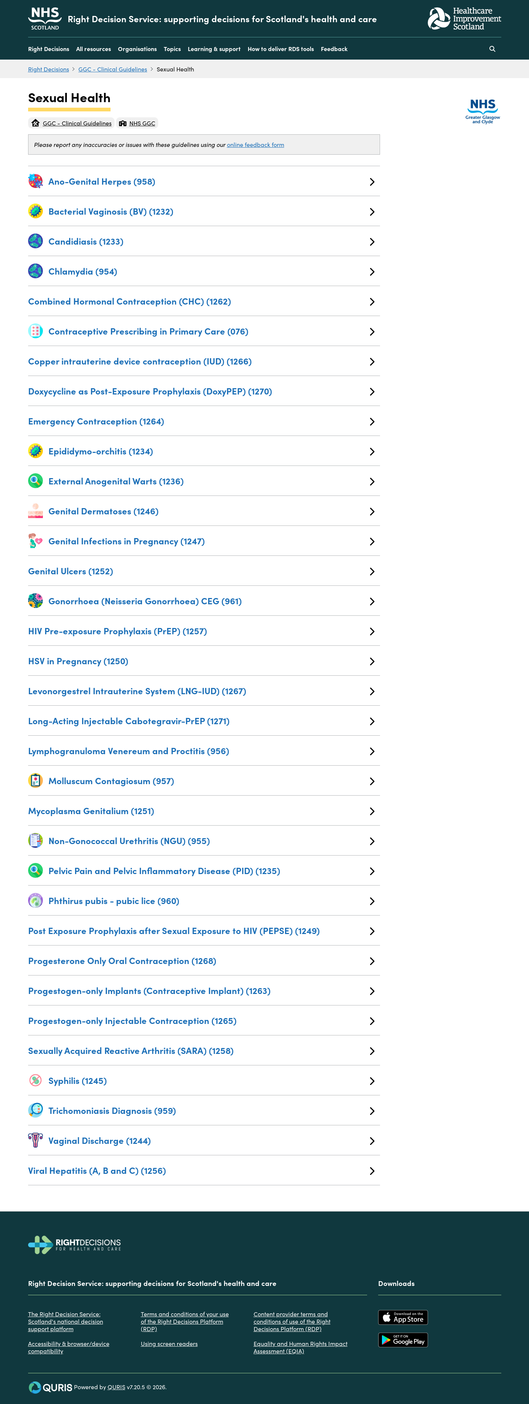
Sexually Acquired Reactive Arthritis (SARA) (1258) (201, 1050)
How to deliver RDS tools (281, 48)
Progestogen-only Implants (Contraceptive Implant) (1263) (201, 990)
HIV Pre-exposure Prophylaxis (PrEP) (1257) (201, 630)
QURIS (116, 1387)
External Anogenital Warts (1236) (211, 480)
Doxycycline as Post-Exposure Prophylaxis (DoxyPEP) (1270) (201, 390)
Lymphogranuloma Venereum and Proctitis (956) (201, 750)
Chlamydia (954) (211, 271)
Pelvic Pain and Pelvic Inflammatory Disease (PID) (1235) (211, 870)
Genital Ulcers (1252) (201, 570)
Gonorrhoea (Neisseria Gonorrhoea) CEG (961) (211, 600)
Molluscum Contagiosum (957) (211, 780)
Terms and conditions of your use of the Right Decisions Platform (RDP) (185, 1321)
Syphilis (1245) (211, 1080)
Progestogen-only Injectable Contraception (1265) (201, 1020)
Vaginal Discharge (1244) (211, 1140)
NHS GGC (137, 123)
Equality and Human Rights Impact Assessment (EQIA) (300, 1347)
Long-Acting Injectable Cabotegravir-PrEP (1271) (201, 720)
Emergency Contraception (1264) (201, 420)
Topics (172, 48)
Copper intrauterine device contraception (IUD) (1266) (201, 361)
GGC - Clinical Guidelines (112, 69)
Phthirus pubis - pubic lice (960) (211, 900)
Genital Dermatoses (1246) (211, 510)
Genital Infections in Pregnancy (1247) (211, 540)
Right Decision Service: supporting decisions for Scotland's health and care (222, 18)
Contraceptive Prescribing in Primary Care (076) (211, 331)
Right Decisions (48, 48)
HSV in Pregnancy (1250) (201, 660)
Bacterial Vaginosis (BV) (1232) (211, 211)
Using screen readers (169, 1343)
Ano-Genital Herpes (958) (211, 181)
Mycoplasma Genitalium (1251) (201, 810)
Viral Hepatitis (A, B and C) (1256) (201, 1170)
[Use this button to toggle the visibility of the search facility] (492, 48)
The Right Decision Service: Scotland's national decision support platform (65, 1321)
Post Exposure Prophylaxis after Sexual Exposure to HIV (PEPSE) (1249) (201, 930)
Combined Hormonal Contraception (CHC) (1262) (201, 301)
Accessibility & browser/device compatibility (68, 1347)
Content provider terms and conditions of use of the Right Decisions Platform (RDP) (292, 1321)
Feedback (334, 48)
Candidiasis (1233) (211, 241)
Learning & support (214, 48)
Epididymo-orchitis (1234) (211, 450)
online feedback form (255, 144)
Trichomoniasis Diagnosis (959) (211, 1110)
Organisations (137, 48)
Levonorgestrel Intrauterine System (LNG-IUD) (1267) (201, 690)
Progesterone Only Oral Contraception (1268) (201, 960)
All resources (93, 48)
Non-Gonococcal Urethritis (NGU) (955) (211, 840)
